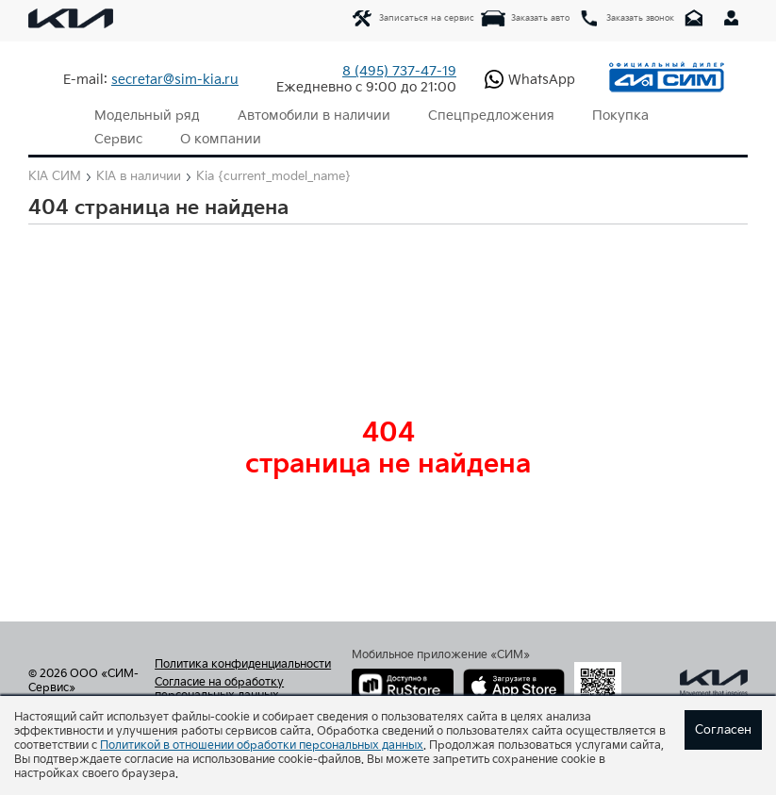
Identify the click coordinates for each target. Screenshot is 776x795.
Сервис (118, 139)
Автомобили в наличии (314, 116)
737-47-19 (399, 71)
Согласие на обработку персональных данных (219, 689)
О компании (220, 139)
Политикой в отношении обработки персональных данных (261, 745)
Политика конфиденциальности (243, 664)
